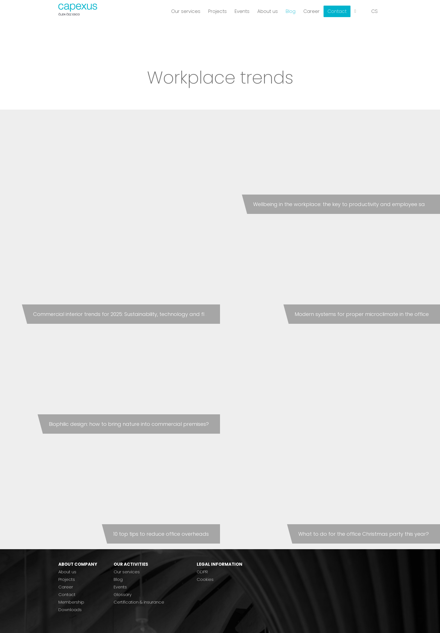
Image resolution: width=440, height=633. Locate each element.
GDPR (202, 572)
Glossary (123, 594)
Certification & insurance (139, 602)
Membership (71, 602)
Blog (118, 579)
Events (120, 587)
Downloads (70, 610)
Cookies (205, 579)
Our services (127, 572)
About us (67, 572)
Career (65, 587)
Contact (66, 594)
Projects (66, 579)
